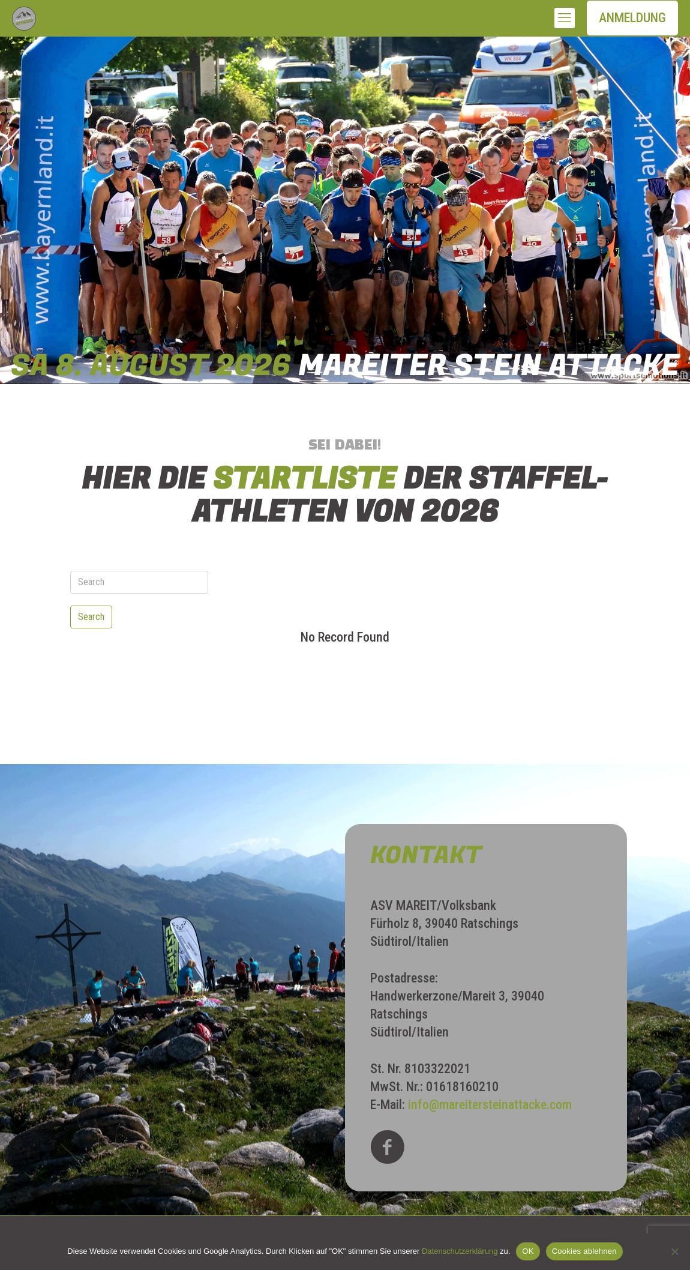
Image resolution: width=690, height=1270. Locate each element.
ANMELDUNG (632, 17)
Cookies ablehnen (584, 1251)
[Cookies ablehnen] (675, 1251)
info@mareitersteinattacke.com (490, 1104)
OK (527, 1251)
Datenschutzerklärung (459, 1251)
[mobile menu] (564, 18)
